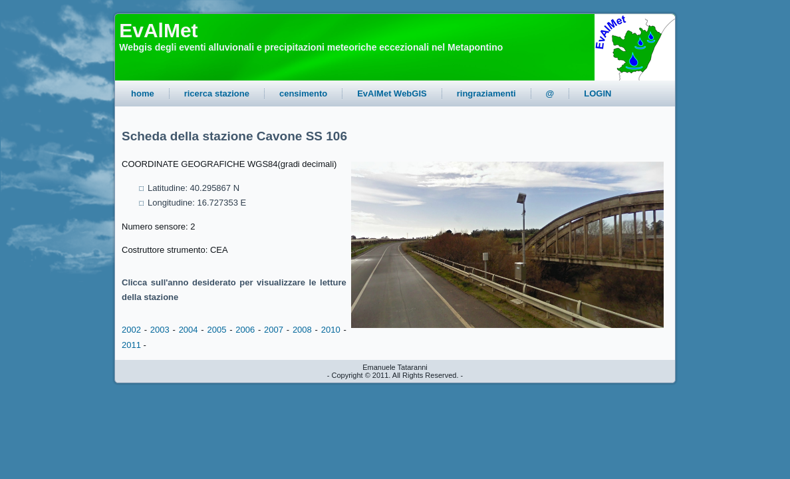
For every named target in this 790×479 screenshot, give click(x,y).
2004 (188, 330)
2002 (131, 330)
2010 (330, 330)
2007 (273, 330)
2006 (245, 330)
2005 (216, 330)
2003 (160, 330)
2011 (131, 345)
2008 (302, 330)
